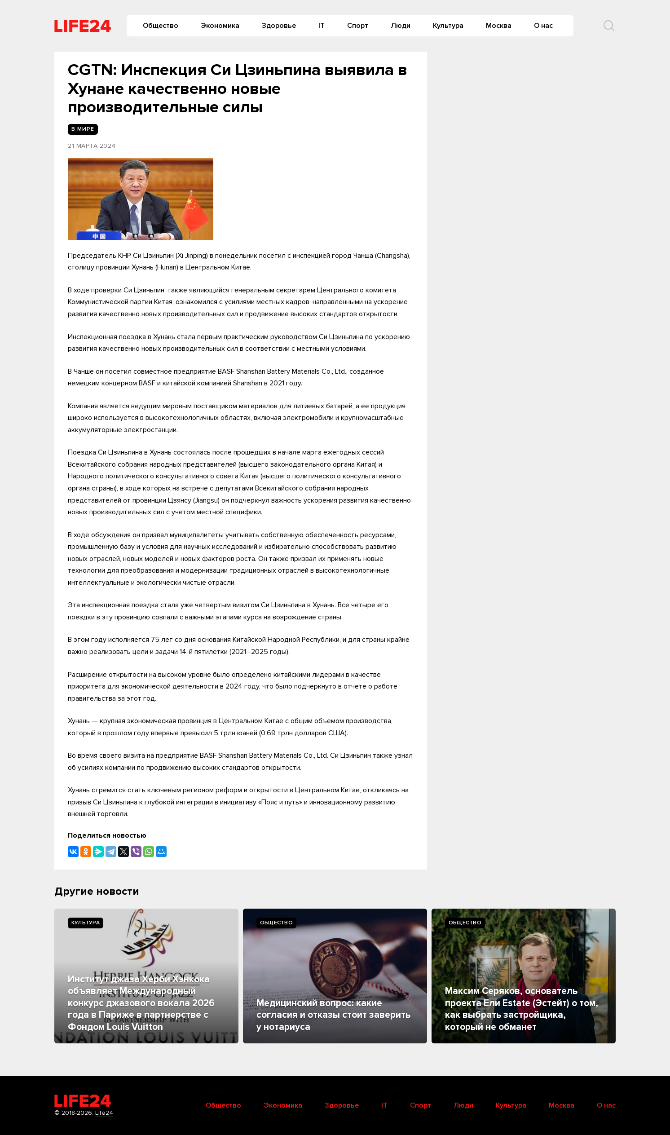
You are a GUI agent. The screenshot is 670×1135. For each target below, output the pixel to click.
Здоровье (279, 25)
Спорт (357, 25)
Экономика (220, 25)
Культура (448, 25)
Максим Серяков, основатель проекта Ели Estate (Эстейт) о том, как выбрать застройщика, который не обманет (521, 1008)
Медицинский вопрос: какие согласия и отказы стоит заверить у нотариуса (333, 1015)
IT (321, 25)
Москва (498, 25)
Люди (400, 25)
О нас (543, 25)
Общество (160, 25)
